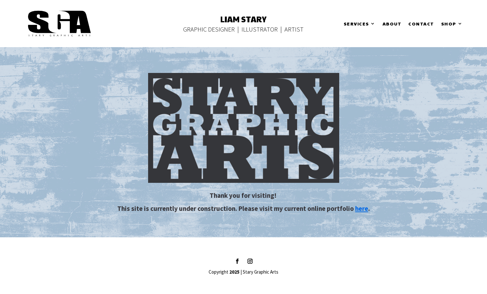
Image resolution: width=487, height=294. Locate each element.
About (392, 24)
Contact (421, 24)
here (361, 208)
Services (356, 24)
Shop (448, 24)
